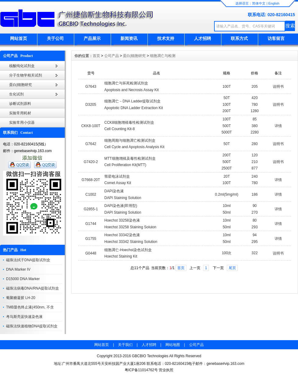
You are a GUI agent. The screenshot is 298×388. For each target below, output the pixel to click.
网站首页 (18, 38)
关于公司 (55, 38)
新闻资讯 (128, 38)
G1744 (90, 224)
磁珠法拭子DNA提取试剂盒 (28, 260)
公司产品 (111, 56)
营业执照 (166, 370)
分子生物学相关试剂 (25, 75)
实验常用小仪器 (22, 122)
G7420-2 (91, 162)
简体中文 (258, 3)
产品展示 (92, 38)
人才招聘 (202, 38)
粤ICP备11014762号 (141, 370)
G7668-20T (90, 180)
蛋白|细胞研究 (20, 85)
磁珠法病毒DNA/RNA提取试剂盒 (32, 288)
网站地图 (172, 345)
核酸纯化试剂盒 (22, 66)
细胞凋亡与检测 (162, 56)
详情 (278, 126)
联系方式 (239, 38)
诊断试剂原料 (20, 103)
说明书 (278, 86)
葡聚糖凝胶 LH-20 (20, 298)
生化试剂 (16, 94)
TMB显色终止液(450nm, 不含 (30, 307)
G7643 (90, 86)
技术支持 (165, 38)
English (273, 3)
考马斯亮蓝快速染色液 (24, 317)
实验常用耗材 (20, 113)
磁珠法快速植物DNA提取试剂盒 (31, 326)
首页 (96, 56)
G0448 (90, 253)
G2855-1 (91, 209)
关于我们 (125, 345)
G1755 (90, 239)
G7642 (90, 144)
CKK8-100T (90, 126)
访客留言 (276, 38)
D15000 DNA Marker (23, 279)
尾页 (232, 268)
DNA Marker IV (18, 269)
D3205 (90, 104)
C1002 (90, 194)
